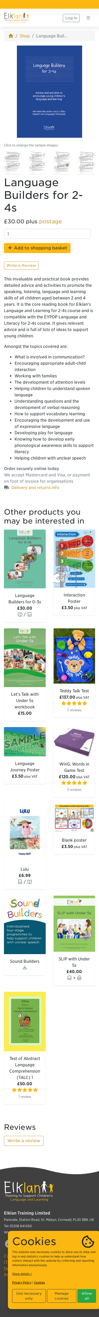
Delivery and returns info (35, 487)
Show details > (22, 1274)
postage (50, 221)
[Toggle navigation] (88, 17)
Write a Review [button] (21, 265)
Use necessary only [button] (29, 1295)
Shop (25, 35)
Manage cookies (62, 1295)
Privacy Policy (21, 1282)
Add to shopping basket (37, 247)
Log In (71, 18)
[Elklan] (16, 18)
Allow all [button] (87, 1295)
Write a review (23, 1140)
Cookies (39, 1282)
